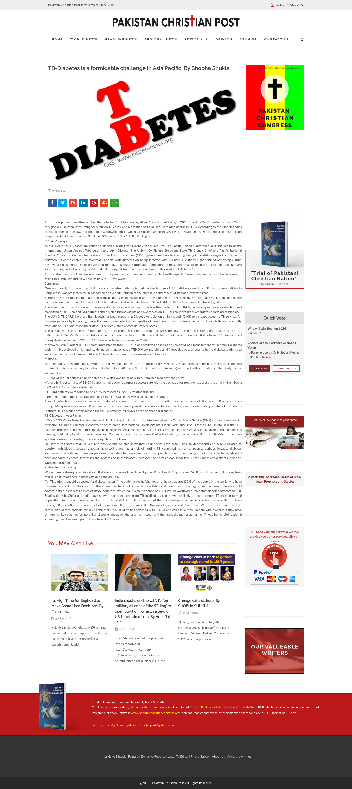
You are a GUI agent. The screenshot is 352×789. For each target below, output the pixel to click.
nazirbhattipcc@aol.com (108, 725)
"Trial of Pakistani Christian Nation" (214, 707)
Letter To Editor (178, 756)
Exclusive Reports (153, 756)
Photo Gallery (200, 756)
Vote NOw (259, 368)
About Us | (219, 756)
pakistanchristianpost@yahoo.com (150, 725)
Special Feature (128, 756)
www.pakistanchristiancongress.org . (155, 713)
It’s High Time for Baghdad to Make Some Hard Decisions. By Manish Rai (77, 605)
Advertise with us (239, 756)
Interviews (108, 756)
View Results (286, 368)
